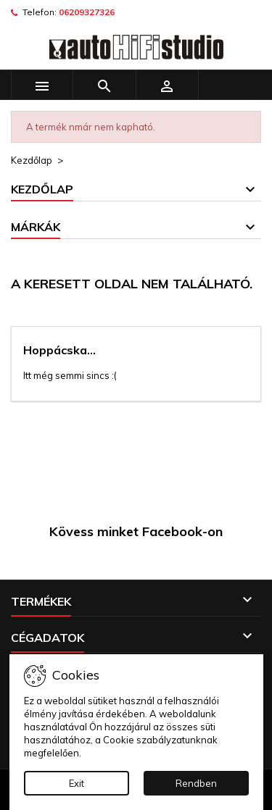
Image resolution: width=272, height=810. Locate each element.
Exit (76, 783)
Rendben (196, 783)
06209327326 (87, 12)
